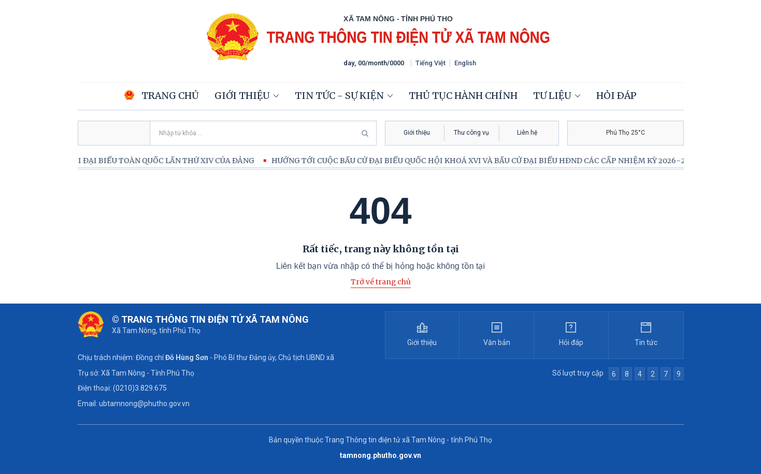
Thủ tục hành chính (463, 96)
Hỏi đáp (616, 96)
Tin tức (646, 342)
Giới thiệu (242, 96)
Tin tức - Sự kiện (339, 96)
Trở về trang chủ (381, 281)
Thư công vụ (471, 132)
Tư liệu (552, 96)
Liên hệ (527, 132)
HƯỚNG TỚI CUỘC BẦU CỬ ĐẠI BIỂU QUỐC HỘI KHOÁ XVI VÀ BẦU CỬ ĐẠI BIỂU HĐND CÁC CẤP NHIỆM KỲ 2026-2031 (490, 160)
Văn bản (496, 342)
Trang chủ (161, 96)
